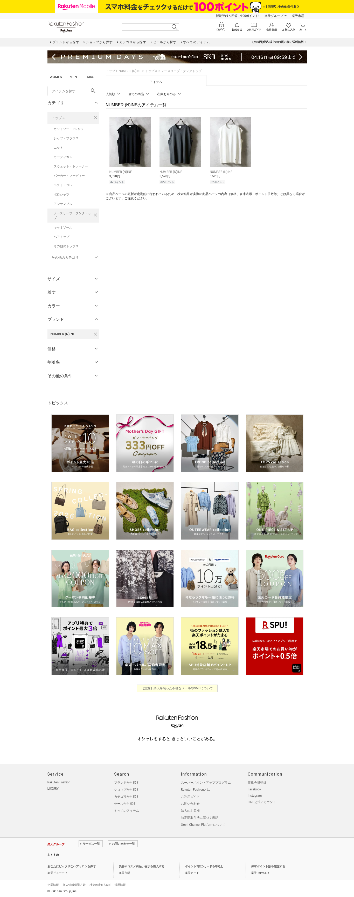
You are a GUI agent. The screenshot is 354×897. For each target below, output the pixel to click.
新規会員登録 (257, 782)
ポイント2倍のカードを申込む (204, 866)
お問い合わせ (190, 803)
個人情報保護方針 (74, 885)
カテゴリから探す (126, 796)
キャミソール (63, 227)
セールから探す (125, 803)
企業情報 (53, 885)
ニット (58, 148)
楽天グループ (274, 16)
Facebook (254, 789)
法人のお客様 (190, 810)
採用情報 (120, 885)
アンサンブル (63, 204)
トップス (58, 118)
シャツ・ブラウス (66, 138)
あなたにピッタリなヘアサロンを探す (71, 866)
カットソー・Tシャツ (69, 129)
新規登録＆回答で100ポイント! (237, 16)
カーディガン (63, 157)
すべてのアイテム (126, 810)
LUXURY (53, 788)
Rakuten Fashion (59, 782)
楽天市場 (298, 16)
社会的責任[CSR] (99, 885)
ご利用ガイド (190, 796)
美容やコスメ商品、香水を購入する (141, 866)
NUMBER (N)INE (130, 71)
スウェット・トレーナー (71, 166)
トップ (110, 71)
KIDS (90, 77)
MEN (73, 77)
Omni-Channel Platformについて (203, 825)
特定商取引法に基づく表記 (199, 818)
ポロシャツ (61, 194)
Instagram (255, 795)
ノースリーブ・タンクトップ (72, 215)
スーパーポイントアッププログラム (206, 782)
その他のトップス (66, 246)
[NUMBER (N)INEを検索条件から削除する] (95, 334)
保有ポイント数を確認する (268, 866)
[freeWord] (73, 91)
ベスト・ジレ (63, 185)
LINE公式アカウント (262, 802)
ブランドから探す (126, 782)
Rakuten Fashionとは (195, 789)
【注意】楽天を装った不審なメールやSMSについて (177, 688)
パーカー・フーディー (69, 176)
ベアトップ (61, 237)
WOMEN (56, 77)
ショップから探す (126, 789)
